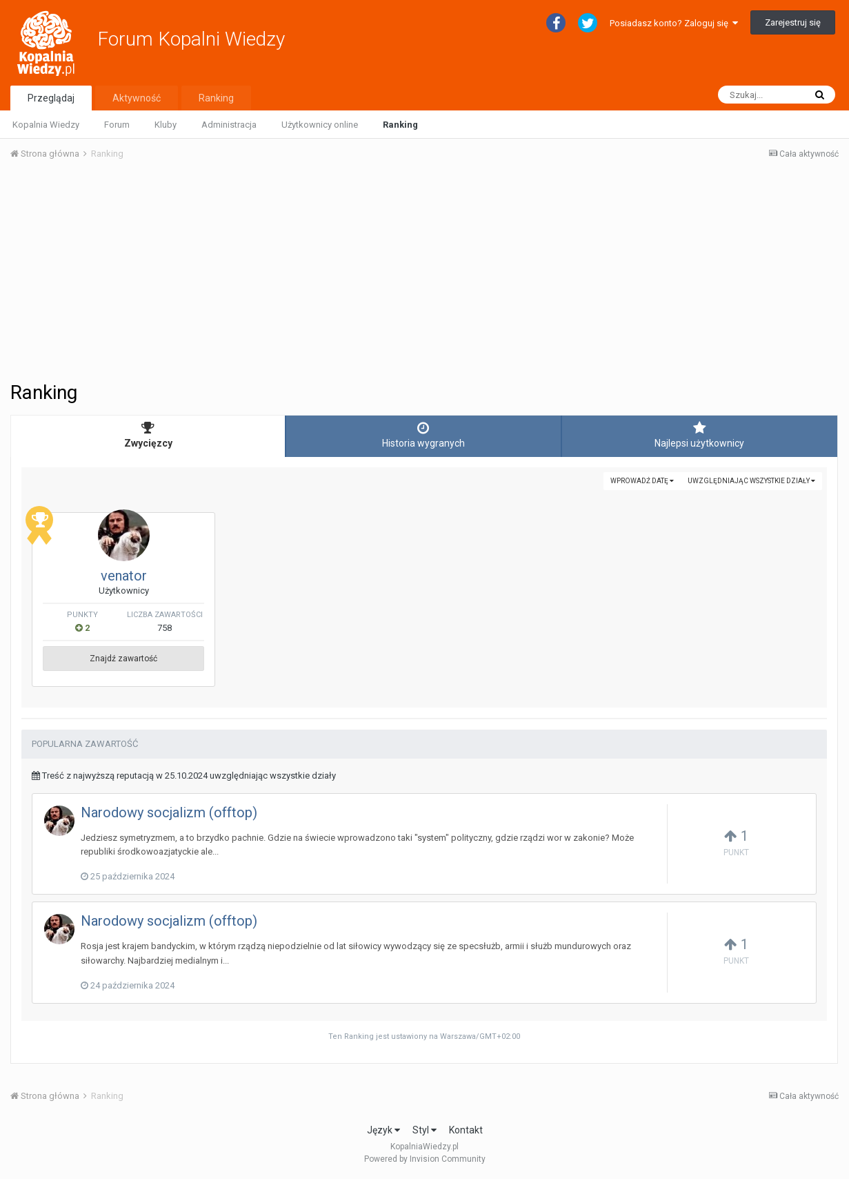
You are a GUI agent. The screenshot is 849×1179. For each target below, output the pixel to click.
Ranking (400, 124)
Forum (117, 124)
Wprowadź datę (642, 481)
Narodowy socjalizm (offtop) (169, 812)
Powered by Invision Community (425, 1159)
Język (383, 1130)
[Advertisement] (424, 274)
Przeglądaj (51, 98)
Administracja (229, 124)
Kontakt (466, 1130)
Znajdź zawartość (123, 658)
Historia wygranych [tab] (423, 435)
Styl (424, 1130)
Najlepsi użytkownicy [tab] (699, 435)
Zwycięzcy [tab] (147, 435)
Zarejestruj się (793, 22)
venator (124, 575)
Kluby (165, 124)
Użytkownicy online (319, 124)
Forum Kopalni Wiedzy (191, 39)
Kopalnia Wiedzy (45, 124)
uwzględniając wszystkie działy (751, 481)
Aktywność (136, 98)
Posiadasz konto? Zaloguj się (674, 23)
